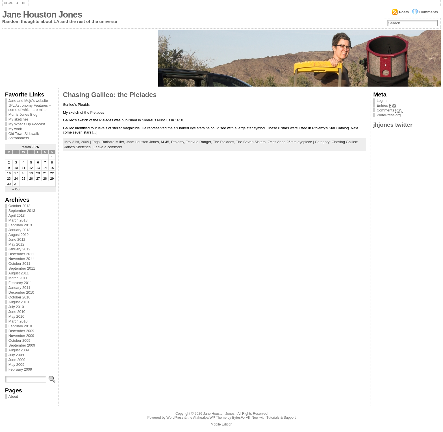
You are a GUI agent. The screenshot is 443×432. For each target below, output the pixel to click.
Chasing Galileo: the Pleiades (110, 94)
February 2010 (20, 326)
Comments (428, 12)
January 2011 (19, 287)
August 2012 (18, 235)
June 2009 (16, 360)
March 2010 (18, 321)
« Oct (16, 189)
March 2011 (18, 278)
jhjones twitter (392, 124)
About (21, 3)
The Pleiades (223, 142)
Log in (381, 100)
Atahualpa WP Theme (209, 418)
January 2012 (19, 249)
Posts (404, 12)
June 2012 (16, 239)
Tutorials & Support (281, 418)
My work (15, 129)
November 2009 (21, 336)
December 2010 (21, 292)
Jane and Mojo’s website (28, 100)
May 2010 (16, 316)
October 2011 (19, 263)
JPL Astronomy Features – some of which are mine (29, 107)
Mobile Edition (221, 424)
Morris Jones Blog (22, 114)
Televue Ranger (198, 142)
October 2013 (19, 206)
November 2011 (21, 259)
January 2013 (19, 230)
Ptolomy (177, 142)
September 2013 (21, 211)
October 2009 (19, 340)
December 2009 (21, 331)
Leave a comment (108, 147)
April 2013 (16, 215)
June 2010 (16, 312)
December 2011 (21, 254)
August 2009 (18, 350)
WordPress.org (389, 115)
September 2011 (21, 268)
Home (8, 3)
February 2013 (20, 225)
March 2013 (18, 220)
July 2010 (16, 307)
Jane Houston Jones (42, 15)
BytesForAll (241, 418)
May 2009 (16, 364)
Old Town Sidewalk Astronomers (23, 136)
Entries (386, 105)
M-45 (165, 142)
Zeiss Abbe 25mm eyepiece (290, 142)
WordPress (174, 418)
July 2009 (16, 355)
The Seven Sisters (251, 142)
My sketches (18, 119)
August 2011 (18, 273)
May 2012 (16, 244)
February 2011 (20, 283)
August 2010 (18, 302)
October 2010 (19, 297)
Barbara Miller (113, 142)
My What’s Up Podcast (26, 124)
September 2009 (21, 345)
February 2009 (20, 369)
